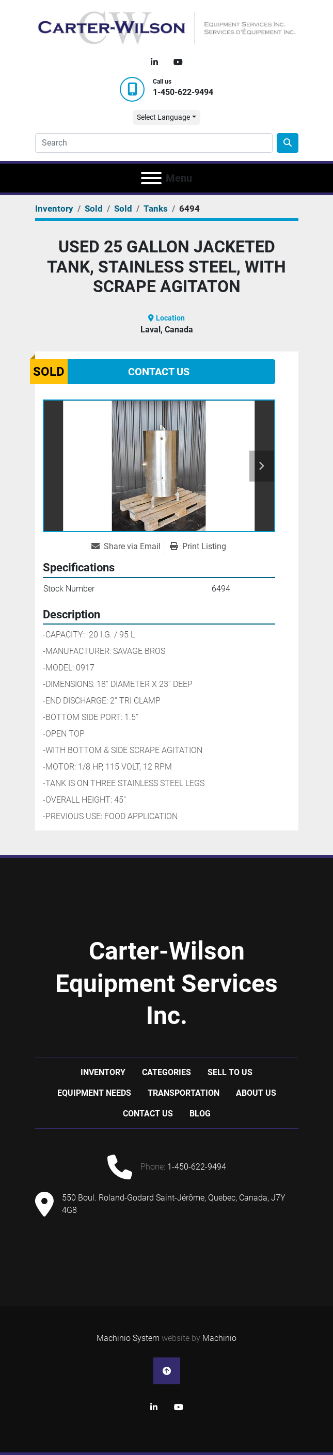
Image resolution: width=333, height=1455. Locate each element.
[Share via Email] (128, 546)
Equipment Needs (94, 1093)
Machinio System (128, 1338)
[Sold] (94, 208)
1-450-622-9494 (183, 92)
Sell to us (230, 1072)
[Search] (154, 143)
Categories (166, 1072)
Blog (200, 1113)
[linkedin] (154, 62)
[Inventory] (54, 208)
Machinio (219, 1338)
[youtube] (178, 62)
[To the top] (166, 1370)
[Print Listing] (198, 546)
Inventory (103, 1072)
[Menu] (151, 178)
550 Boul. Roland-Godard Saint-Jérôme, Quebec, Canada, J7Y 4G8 (174, 1204)
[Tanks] (156, 208)
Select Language (163, 117)
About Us (256, 1093)
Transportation (183, 1093)
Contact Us (158, 371)
